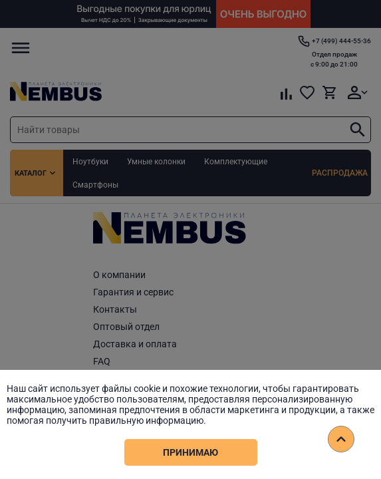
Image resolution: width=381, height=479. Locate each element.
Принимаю (190, 452)
